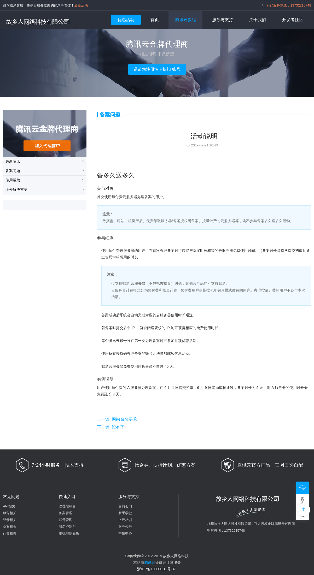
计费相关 (9, 533)
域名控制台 (67, 527)
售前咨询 (125, 506)
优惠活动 (126, 19)
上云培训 (125, 520)
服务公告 (125, 527)
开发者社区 (292, 19)
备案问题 (12, 171)
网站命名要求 (117, 419)
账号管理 (65, 520)
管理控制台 (67, 506)
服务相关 (9, 513)
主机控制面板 (69, 533)
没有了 (110, 427)
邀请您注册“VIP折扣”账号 (157, 69)
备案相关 (9, 527)
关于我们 (257, 19)
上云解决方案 (16, 189)
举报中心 (125, 533)
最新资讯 (12, 161)
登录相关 (9, 520)
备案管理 (65, 513)
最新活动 (81, 5)
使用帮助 (12, 180)
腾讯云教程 (185, 19)
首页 (154, 19)
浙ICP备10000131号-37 (156, 569)
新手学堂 (125, 513)
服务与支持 (222, 19)
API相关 (9, 506)
